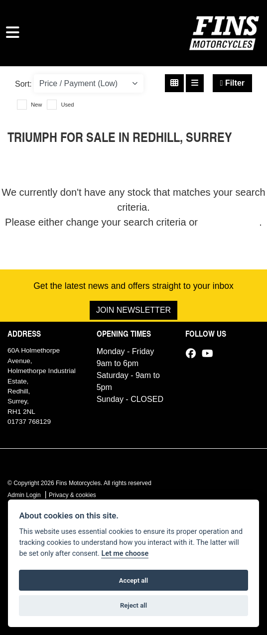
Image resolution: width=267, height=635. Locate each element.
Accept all (133, 580)
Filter (232, 83)
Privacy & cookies (72, 495)
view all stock (230, 222)
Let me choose (124, 553)
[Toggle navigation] (12, 32)
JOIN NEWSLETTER (133, 310)
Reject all (133, 605)
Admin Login (24, 495)
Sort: (23, 84)
